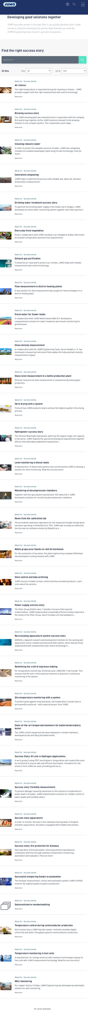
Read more (18, 96)
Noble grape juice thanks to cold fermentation (39, 549)
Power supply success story (29, 605)
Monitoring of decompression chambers (36, 490)
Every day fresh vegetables (29, 230)
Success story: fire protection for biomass (37, 845)
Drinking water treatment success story (36, 202)
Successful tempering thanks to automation (38, 876)
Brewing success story (27, 113)
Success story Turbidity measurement (35, 787)
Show (23, 71)
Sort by (58, 71)
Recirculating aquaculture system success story (40, 635)
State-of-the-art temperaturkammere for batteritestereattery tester (48, 726)
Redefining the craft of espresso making (36, 666)
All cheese (20, 85)
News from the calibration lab (30, 518)
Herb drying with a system (29, 403)
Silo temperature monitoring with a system (37, 697)
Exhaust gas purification (27, 258)
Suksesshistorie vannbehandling (32, 904)
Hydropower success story (29, 431)
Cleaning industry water (27, 143)
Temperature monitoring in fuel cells (34, 953)
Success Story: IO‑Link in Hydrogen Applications (40, 756)
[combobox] (38, 70)
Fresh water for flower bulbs (30, 314)
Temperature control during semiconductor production (44, 925)
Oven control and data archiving (31, 577)
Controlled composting (27, 174)
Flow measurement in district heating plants (38, 286)
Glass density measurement (30, 345)
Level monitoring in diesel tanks (32, 462)
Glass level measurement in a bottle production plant (43, 375)
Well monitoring (23, 981)
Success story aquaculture (29, 817)
